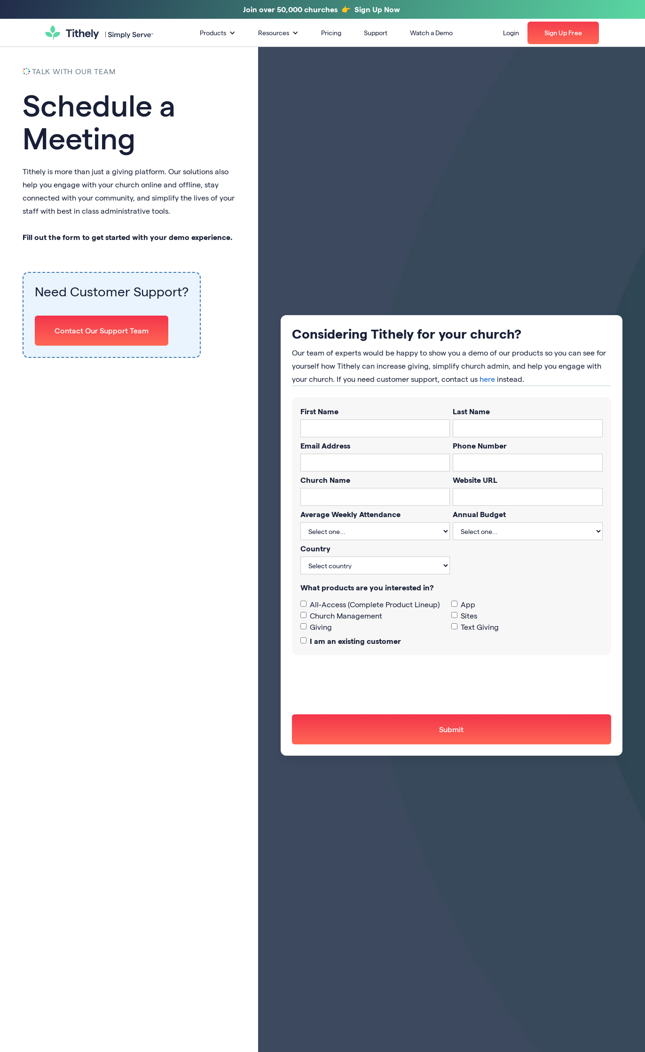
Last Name (471, 411)
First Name (319, 411)
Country (315, 548)
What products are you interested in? (367, 587)
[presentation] (363, 684)
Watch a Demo (431, 33)
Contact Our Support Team (102, 330)
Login (511, 33)
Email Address (325, 445)
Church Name (325, 479)
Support (375, 33)
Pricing (331, 33)
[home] (99, 33)
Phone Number (480, 445)
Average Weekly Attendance (350, 514)
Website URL (475, 479)
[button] (217, 33)
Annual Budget (479, 514)
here (487, 378)
